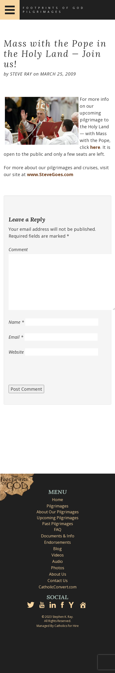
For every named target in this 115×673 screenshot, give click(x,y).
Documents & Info (57, 536)
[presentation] (46, 372)
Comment (18, 249)
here (95, 147)
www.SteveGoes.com (50, 174)
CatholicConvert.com (58, 587)
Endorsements (57, 542)
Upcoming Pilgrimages (57, 517)
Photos (57, 567)
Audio (57, 561)
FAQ (57, 529)
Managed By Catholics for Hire (58, 626)
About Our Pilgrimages (58, 512)
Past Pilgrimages (57, 523)
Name (16, 322)
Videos (57, 555)
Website (16, 352)
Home (57, 499)
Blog (57, 548)
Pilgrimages (57, 506)
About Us (57, 574)
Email (16, 337)
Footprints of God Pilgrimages (54, 9)
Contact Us (58, 580)
